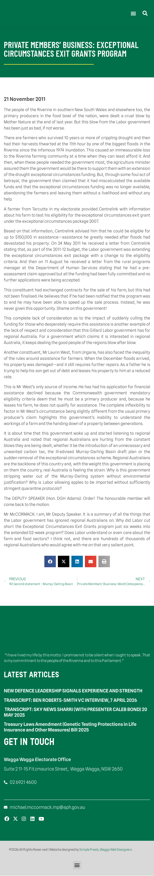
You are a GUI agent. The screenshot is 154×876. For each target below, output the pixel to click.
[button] (133, 13)
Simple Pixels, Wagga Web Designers (105, 850)
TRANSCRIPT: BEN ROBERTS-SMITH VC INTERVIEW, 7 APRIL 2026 (70, 700)
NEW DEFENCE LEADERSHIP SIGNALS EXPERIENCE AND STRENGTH (73, 691)
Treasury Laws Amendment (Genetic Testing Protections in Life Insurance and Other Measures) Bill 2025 (70, 727)
